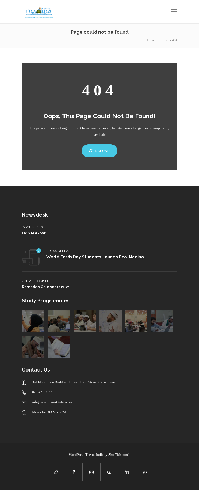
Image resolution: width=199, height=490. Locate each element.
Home (151, 40)
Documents (32, 227)
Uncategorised (36, 281)
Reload (99, 151)
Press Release (59, 251)
